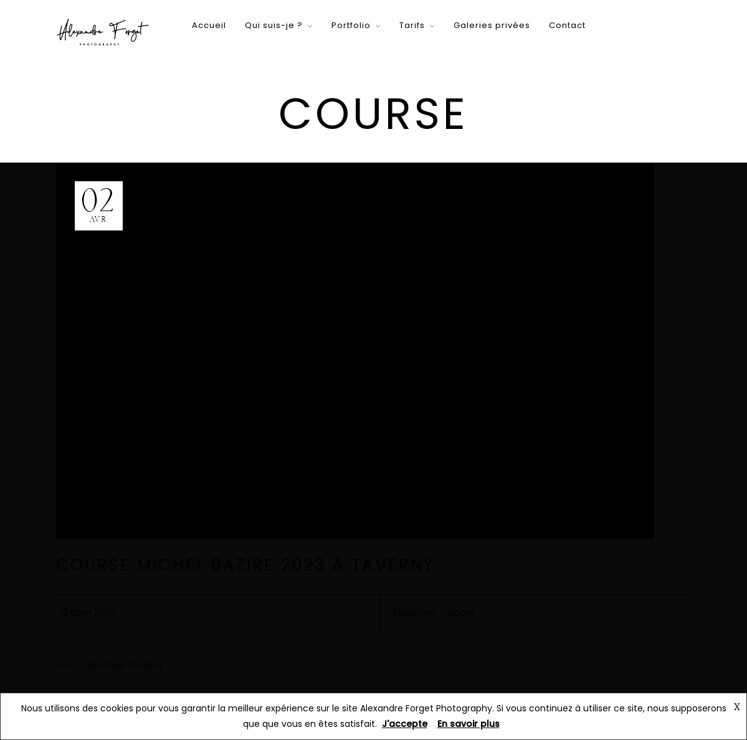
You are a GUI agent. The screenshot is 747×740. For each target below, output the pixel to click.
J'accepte (404, 724)
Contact (567, 25)
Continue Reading (123, 666)
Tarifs (412, 25)
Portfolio (351, 25)
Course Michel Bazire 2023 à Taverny (245, 565)
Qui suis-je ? (274, 25)
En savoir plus (468, 724)
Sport (461, 612)
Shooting (414, 612)
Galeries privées (492, 25)
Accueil (209, 25)
